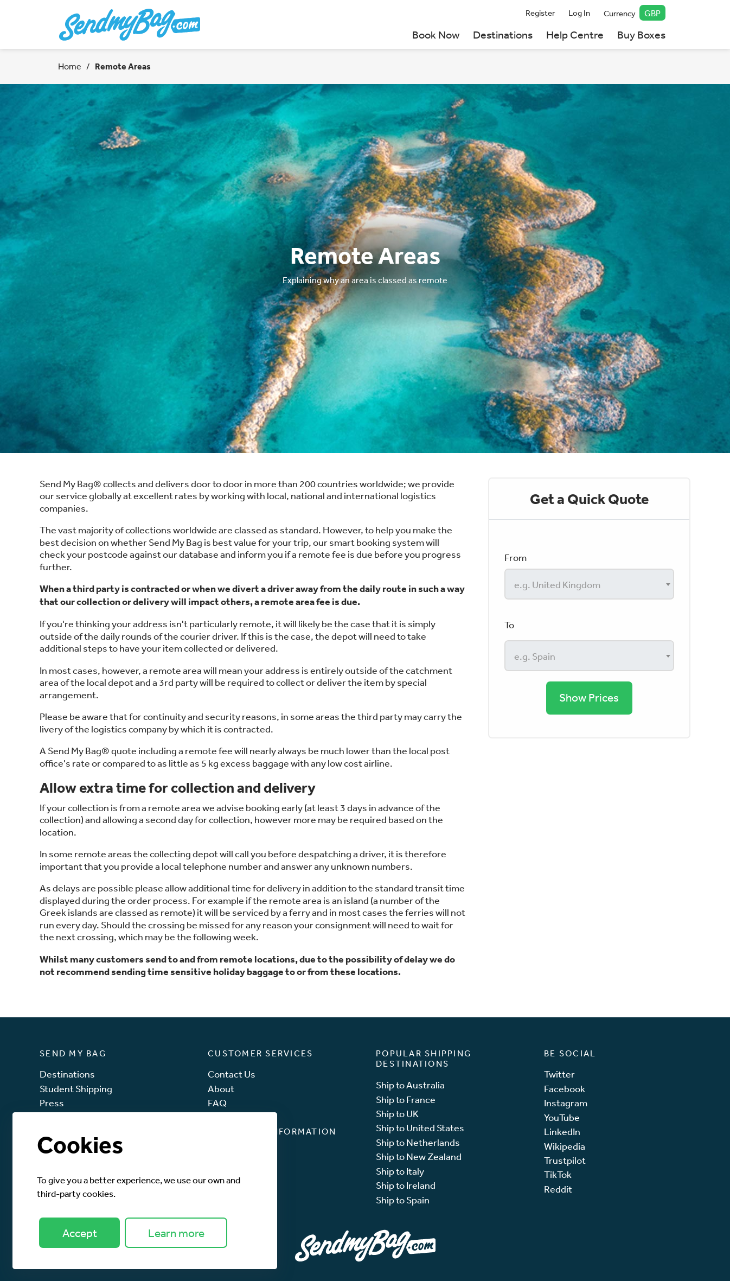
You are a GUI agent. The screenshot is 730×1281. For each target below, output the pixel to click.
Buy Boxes (641, 34)
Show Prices (589, 697)
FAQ (217, 1102)
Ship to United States (420, 1127)
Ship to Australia (410, 1085)
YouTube (562, 1117)
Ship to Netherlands (418, 1142)
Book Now (435, 34)
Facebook (564, 1088)
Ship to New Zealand (419, 1156)
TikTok (558, 1174)
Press (52, 1102)
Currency (635, 13)
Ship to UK (397, 1113)
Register (540, 13)
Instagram (565, 1102)
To (509, 624)
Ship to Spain (403, 1200)
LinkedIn (562, 1131)
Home (69, 66)
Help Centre (575, 34)
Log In (579, 13)
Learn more (176, 1233)
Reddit (558, 1189)
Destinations (503, 34)
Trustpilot (565, 1160)
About (221, 1088)
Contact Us (231, 1074)
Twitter (559, 1074)
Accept (79, 1233)
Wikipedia (564, 1146)
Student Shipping (76, 1088)
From (515, 557)
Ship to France (406, 1099)
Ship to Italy (400, 1171)
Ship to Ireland (406, 1185)
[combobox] (589, 584)
